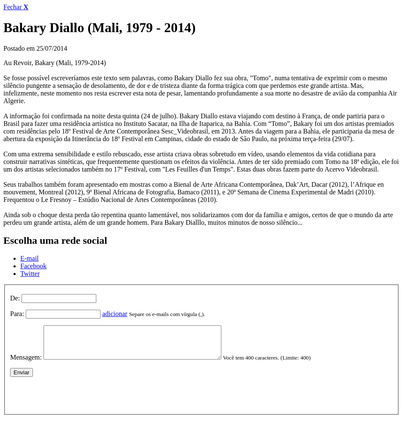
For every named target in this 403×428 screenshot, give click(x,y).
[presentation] (74, 399)
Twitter (30, 273)
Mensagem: (26, 363)
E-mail (29, 258)
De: (15, 298)
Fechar (15, 7)
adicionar (115, 313)
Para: (17, 313)
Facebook (33, 266)
